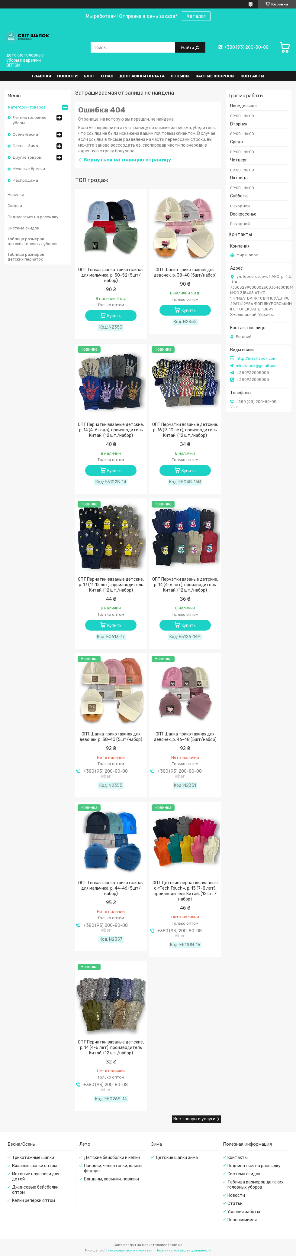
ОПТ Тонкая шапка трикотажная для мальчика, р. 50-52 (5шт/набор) (110, 275)
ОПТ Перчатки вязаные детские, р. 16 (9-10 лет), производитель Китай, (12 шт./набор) (185, 430)
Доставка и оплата (142, 76)
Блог (89, 76)
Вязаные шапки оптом (34, 1165)
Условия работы (243, 1211)
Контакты (252, 76)
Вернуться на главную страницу (127, 160)
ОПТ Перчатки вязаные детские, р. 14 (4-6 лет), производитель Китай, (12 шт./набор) (185, 585)
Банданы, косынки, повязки (111, 1179)
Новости (67, 76)
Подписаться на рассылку (33, 217)
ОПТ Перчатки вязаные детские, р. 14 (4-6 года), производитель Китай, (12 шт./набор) (111, 430)
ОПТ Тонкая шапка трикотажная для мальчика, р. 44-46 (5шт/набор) (110, 888)
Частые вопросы (214, 76)
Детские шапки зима (177, 1157)
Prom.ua (175, 1245)
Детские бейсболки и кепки (112, 1157)
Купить (114, 316)
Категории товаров (27, 107)
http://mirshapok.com (256, 358)
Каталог (196, 16)
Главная (41, 76)
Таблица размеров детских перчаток (26, 256)
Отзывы (180, 76)
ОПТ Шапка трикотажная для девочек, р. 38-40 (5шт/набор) (185, 272)
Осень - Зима (25, 146)
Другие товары (27, 157)
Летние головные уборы (30, 120)
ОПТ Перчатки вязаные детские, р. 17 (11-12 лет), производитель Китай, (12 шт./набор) (111, 585)
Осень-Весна (25, 134)
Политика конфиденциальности (183, 1250)
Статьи (235, 1203)
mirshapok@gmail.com (257, 365)
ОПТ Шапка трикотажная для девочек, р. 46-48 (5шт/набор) (185, 737)
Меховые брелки (29, 169)
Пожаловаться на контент (129, 1250)
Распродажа (25, 180)
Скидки (15, 205)
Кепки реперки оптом (33, 1200)
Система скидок (23, 228)
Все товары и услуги (194, 1118)
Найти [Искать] (188, 47)
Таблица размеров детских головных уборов (32, 241)
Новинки (16, 194)
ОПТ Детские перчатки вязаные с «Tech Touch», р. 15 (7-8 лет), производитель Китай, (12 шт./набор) (185, 891)
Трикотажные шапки (33, 1157)
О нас (107, 76)
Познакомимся (242, 1219)
